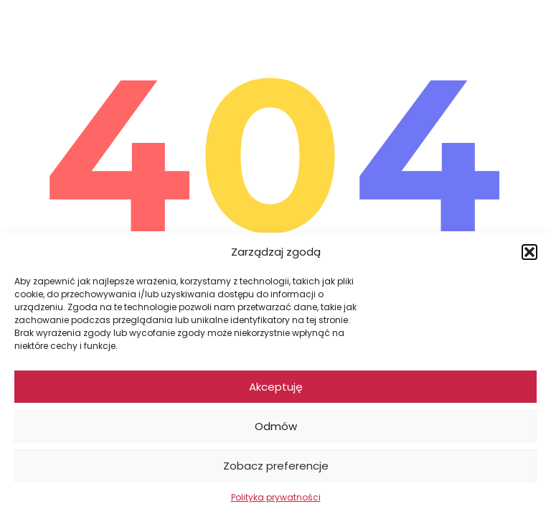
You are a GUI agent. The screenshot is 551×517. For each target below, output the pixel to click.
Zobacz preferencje (276, 465)
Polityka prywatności (276, 497)
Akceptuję (276, 386)
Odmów (276, 426)
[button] (529, 252)
